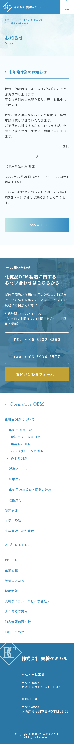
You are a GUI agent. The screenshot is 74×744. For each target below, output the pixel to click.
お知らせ (38, 19)
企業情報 (11, 570)
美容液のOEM (21, 444)
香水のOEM (19, 458)
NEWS (26, 19)
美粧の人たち (14, 580)
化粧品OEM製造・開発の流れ (30, 489)
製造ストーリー (20, 468)
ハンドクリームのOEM (27, 451)
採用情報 (11, 591)
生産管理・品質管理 (19, 531)
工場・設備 (13, 520)
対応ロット (17, 479)
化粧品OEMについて (20, 419)
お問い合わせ (14, 632)
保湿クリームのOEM (26, 437)
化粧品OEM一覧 (20, 430)
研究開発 (11, 510)
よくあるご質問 (16, 611)
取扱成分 (15, 500)
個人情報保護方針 (18, 621)
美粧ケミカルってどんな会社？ (27, 601)
